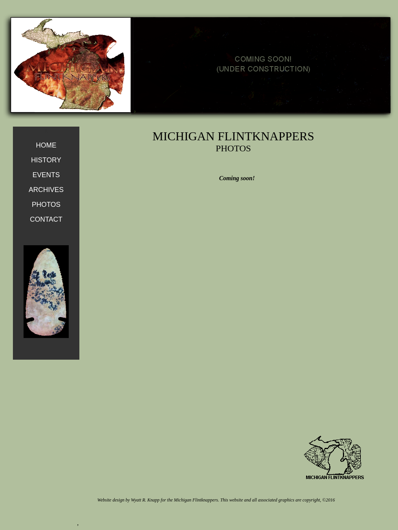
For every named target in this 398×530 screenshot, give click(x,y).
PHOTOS (46, 204)
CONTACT (46, 219)
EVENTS (46, 175)
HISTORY (46, 160)
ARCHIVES (45, 190)
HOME (46, 145)
